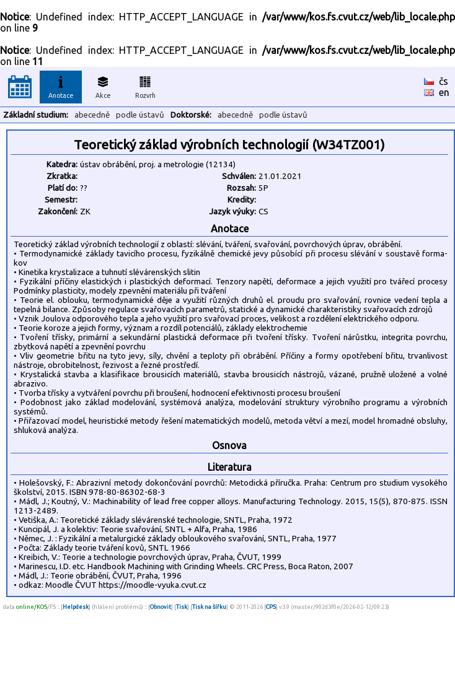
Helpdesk (76, 606)
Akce (103, 85)
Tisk (181, 606)
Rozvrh (145, 85)
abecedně (92, 115)
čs (443, 81)
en (444, 92)
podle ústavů (140, 115)
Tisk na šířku (209, 606)
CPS (271, 606)
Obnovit (160, 606)
